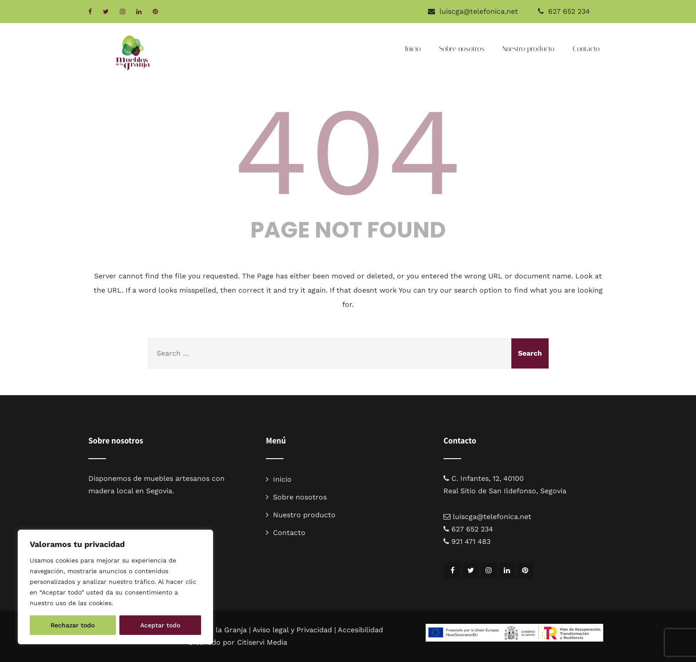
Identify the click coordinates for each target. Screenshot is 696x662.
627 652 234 (569, 11)
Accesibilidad (360, 630)
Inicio (413, 48)
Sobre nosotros (461, 48)
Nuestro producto (528, 48)
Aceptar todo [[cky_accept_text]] (160, 625)
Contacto (586, 48)
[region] (115, 587)
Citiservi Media (262, 642)
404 (348, 151)
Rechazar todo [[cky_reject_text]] (73, 625)
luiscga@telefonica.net (492, 516)
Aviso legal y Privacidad (292, 630)
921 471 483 (470, 541)
